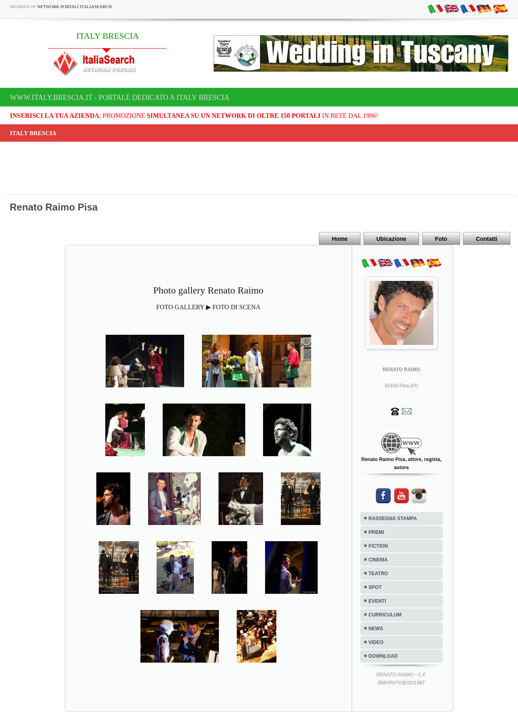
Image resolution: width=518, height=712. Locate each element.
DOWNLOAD (383, 656)
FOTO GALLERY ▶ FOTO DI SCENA (208, 307)
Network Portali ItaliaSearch (74, 6)
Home (340, 239)
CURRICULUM (385, 615)
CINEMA (378, 560)
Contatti (486, 239)
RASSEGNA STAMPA (393, 518)
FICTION (378, 546)
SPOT (375, 587)
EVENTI (377, 601)
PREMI (376, 532)
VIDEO (376, 642)
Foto (441, 239)
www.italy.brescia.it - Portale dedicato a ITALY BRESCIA (119, 98)
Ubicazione (391, 239)
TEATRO (378, 573)
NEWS (376, 628)
